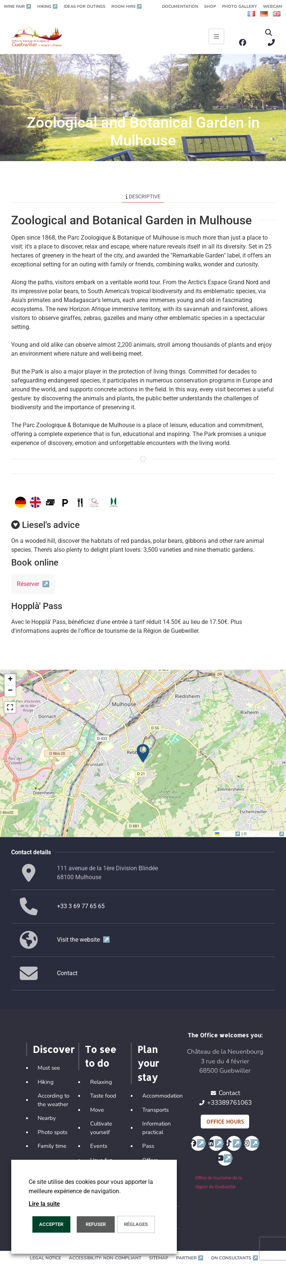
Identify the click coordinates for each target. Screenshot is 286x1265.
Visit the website (83, 939)
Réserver (33, 583)
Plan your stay (148, 1063)
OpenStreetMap (266, 834)
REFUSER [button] (96, 1224)
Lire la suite (44, 1203)
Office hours (225, 1121)
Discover (53, 1049)
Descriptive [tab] (143, 196)
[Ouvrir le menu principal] (216, 36)
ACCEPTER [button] (51, 1224)
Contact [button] (67, 973)
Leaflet (228, 834)
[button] (269, 33)
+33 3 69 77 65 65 (81, 906)
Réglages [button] (136, 1224)
